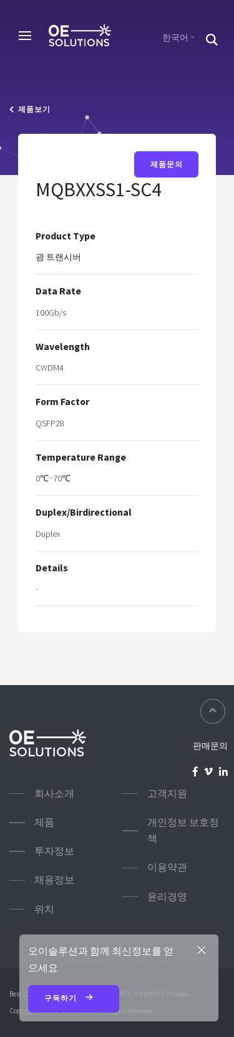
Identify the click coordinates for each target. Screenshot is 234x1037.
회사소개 (54, 793)
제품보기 (30, 109)
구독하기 (74, 999)
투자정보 (54, 851)
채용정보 (54, 880)
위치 (44, 909)
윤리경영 (167, 897)
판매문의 (210, 745)
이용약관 (167, 867)
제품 (44, 822)
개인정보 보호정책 (183, 830)
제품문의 (166, 164)
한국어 (175, 37)
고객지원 (167, 793)
